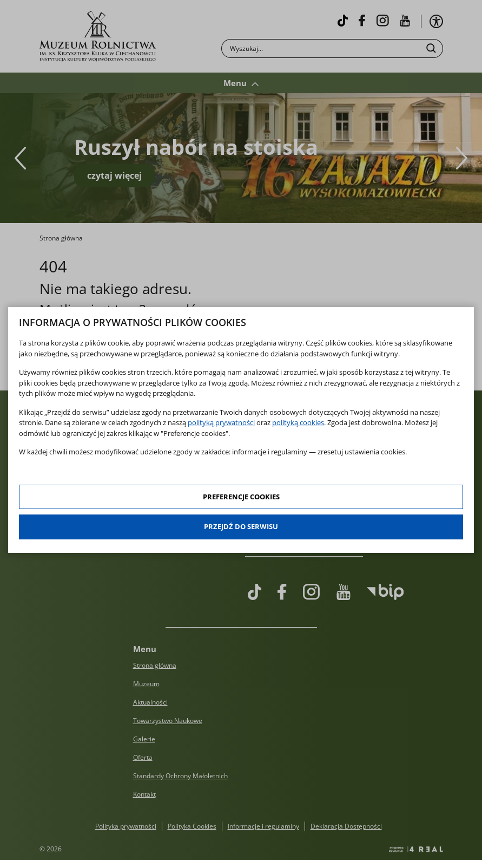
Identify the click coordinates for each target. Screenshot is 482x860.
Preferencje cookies (241, 496)
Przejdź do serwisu (241, 526)
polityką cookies (298, 422)
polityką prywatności (221, 422)
